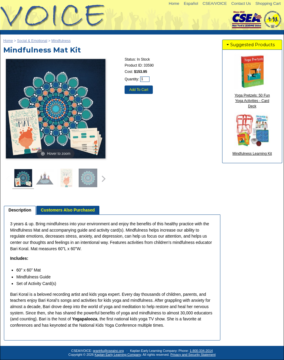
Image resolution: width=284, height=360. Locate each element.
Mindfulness (61, 41)
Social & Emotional (32, 41)
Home (174, 3)
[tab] (20, 210)
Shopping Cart (268, 3)
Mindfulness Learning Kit (252, 154)
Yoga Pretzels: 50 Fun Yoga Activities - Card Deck (252, 100)
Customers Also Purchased (68, 210)
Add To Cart (138, 90)
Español (191, 3)
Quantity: (132, 79)
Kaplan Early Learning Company (118, 354)
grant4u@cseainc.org (108, 350)
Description (19, 210)
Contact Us (241, 3)
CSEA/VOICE (215, 3)
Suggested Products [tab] (250, 44)
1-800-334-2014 (201, 350)
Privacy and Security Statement (193, 354)
